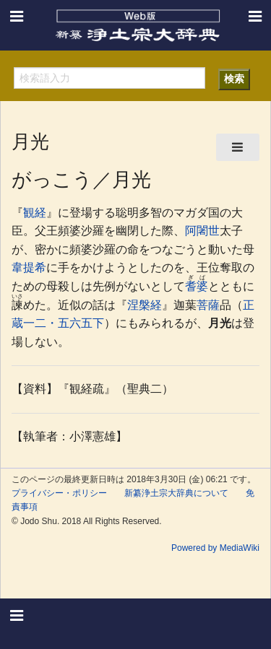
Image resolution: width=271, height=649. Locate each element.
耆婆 (196, 286)
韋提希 (29, 267)
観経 (34, 212)
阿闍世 (202, 231)
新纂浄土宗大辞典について (176, 493)
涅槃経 (144, 305)
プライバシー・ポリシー (59, 493)
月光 (219, 323)
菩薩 (208, 305)
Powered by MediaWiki (215, 548)
